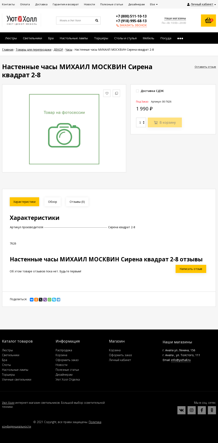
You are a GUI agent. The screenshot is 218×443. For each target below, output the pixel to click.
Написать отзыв (191, 269)
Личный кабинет (120, 360)
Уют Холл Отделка (68, 379)
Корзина (61, 355)
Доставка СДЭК (150, 91)
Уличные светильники (16, 379)
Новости (61, 365)
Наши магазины (175, 18)
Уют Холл (8, 403)
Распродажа (64, 350)
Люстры (7, 350)
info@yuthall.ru (181, 360)
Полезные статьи (67, 370)
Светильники (10, 355)
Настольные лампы (15, 370)
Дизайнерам (64, 374)
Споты (6, 365)
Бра (4, 360)
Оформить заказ (67, 360)
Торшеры (8, 374)
